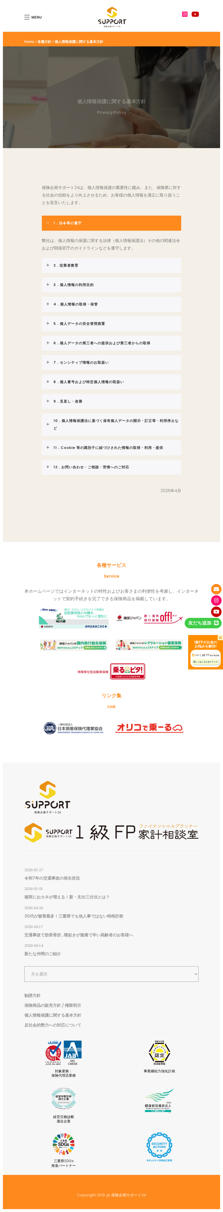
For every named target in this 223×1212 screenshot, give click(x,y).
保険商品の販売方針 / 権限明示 (52, 1005)
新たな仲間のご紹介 (42, 954)
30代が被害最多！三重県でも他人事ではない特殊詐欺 (73, 916)
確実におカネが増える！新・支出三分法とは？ (67, 897)
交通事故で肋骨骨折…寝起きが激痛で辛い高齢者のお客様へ (78, 935)
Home (29, 41)
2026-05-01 (33, 889)
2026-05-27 (33, 870)
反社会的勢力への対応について (52, 1025)
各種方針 (44, 41)
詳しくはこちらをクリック (205, 661)
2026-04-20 (33, 908)
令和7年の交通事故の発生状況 (52, 878)
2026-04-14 (33, 945)
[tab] (111, 223)
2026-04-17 (33, 927)
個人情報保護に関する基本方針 (52, 1015)
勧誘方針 (32, 995)
